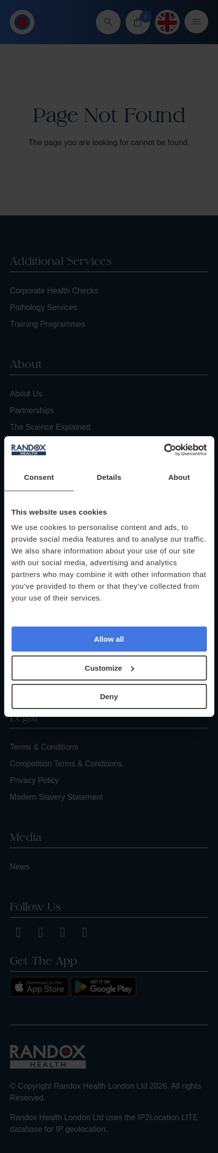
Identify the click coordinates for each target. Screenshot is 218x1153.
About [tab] (179, 477)
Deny (109, 696)
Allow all (109, 639)
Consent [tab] (39, 477)
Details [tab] (109, 477)
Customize (109, 668)
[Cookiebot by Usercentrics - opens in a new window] (164, 450)
